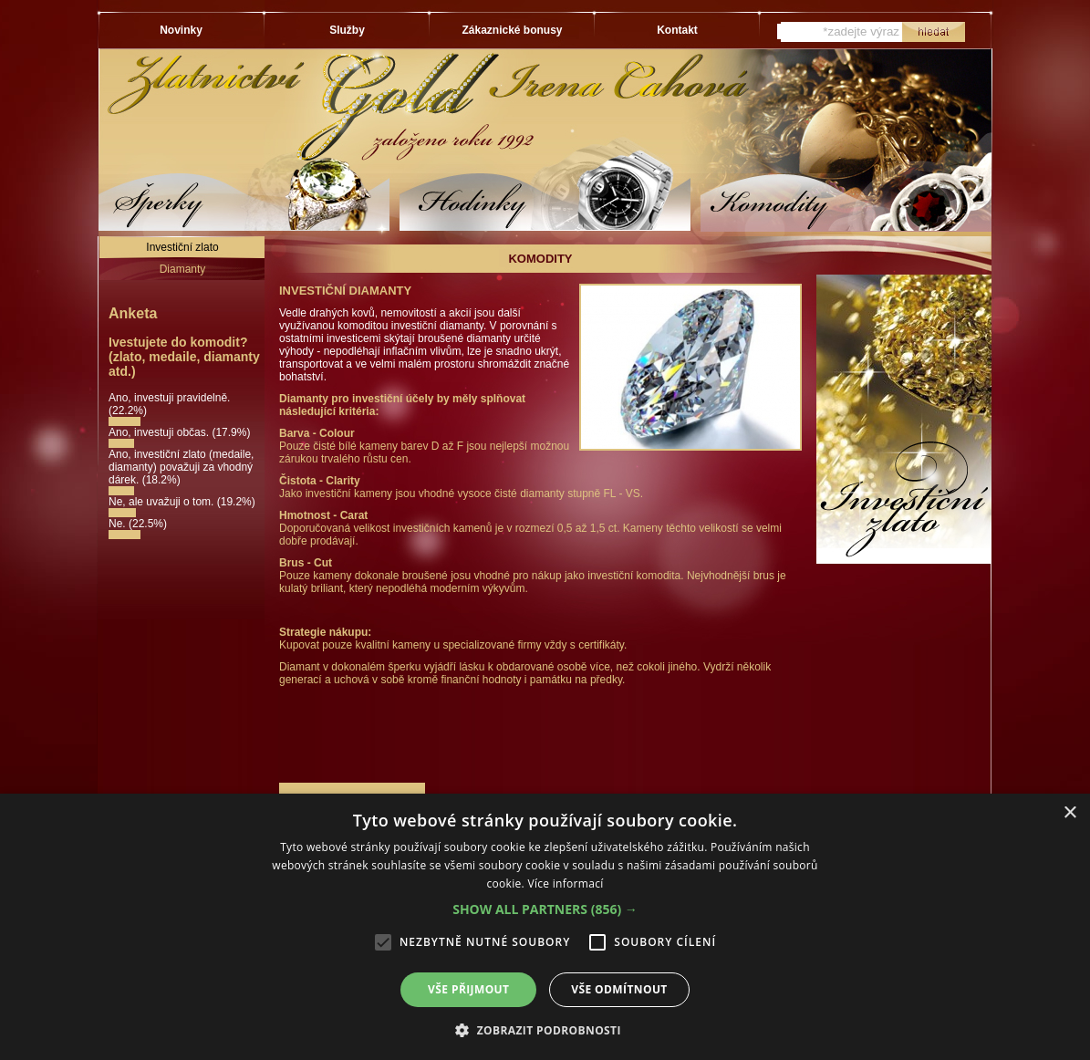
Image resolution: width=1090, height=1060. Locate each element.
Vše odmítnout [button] (619, 989)
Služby (347, 30)
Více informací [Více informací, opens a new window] (565, 883)
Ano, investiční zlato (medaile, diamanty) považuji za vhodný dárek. (181, 467)
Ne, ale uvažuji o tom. (163, 501)
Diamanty (183, 269)
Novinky (181, 30)
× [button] (1069, 813)
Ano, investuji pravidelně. (169, 397)
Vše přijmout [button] (468, 989)
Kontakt (677, 30)
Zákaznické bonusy (512, 30)
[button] (545, 909)
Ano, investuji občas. (160, 432)
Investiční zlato (182, 247)
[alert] (545, 927)
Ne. (119, 523)
